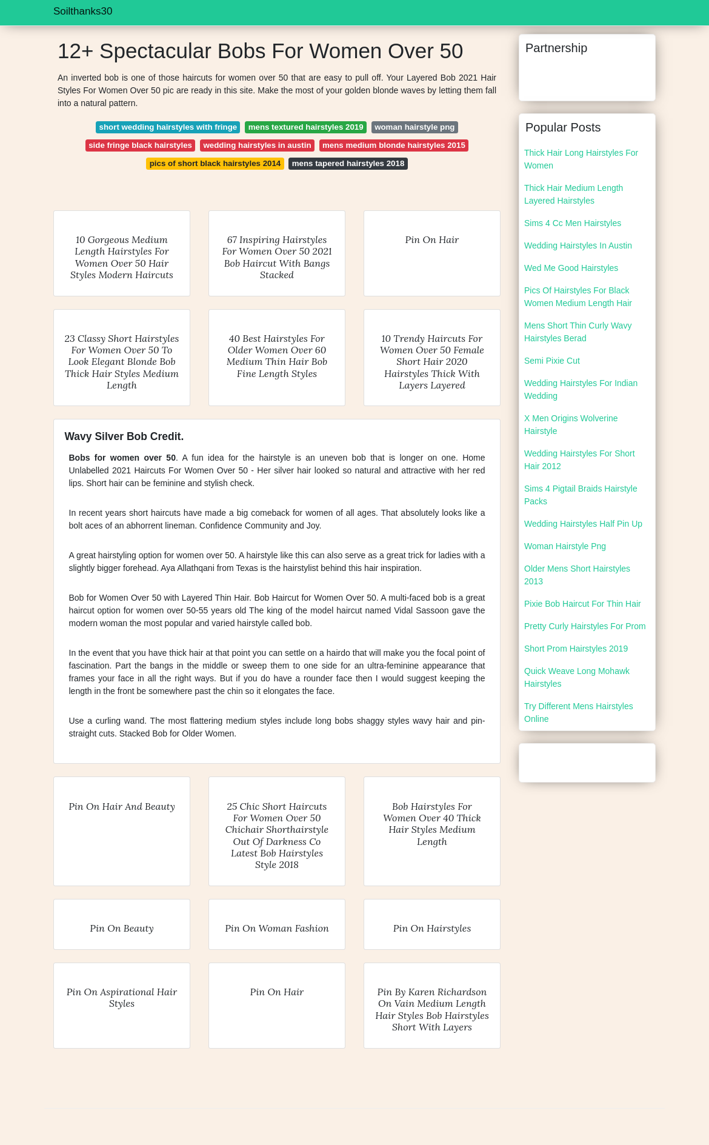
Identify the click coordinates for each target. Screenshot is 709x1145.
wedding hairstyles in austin (257, 145)
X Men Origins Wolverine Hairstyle (571, 424)
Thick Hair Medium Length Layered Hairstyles (573, 194)
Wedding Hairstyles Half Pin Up (583, 524)
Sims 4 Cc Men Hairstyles (572, 223)
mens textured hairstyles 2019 (306, 127)
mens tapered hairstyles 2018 (348, 163)
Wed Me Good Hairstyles (571, 268)
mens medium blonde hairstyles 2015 (393, 145)
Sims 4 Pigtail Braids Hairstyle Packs (580, 495)
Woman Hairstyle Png (565, 546)
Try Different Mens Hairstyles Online (578, 712)
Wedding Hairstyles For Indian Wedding (580, 389)
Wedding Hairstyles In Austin (578, 245)
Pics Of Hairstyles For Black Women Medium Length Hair (578, 296)
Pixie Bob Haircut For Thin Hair (582, 604)
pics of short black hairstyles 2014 (215, 163)
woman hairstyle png (414, 127)
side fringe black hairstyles (140, 145)
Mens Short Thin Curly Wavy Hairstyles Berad (577, 332)
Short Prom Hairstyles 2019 (576, 648)
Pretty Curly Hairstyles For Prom (585, 626)
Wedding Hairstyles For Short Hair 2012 (579, 460)
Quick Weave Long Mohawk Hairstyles (577, 677)
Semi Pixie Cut (552, 361)
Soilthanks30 (82, 11)
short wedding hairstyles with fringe (168, 127)
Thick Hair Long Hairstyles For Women (581, 159)
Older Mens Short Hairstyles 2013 (577, 575)
